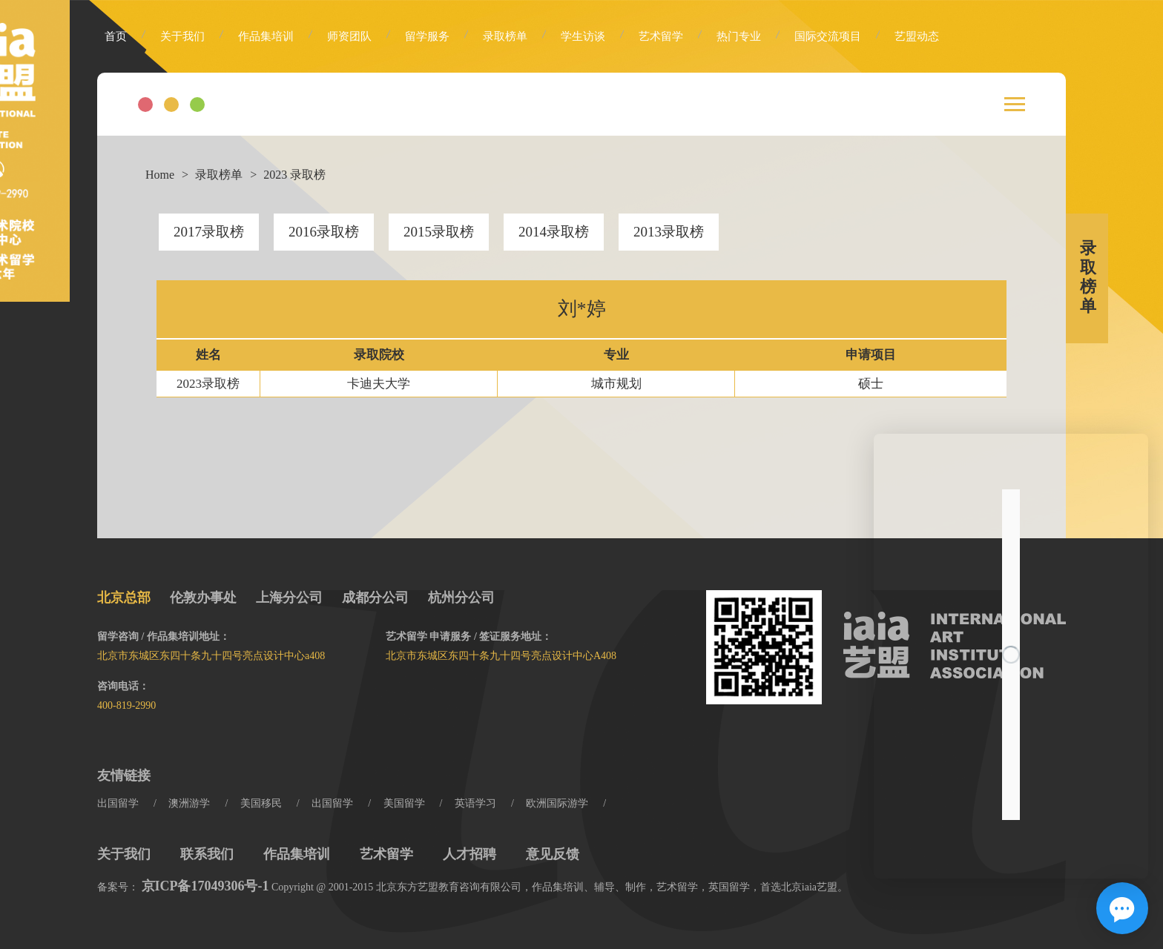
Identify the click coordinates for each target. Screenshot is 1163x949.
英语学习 (475, 803)
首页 (116, 36)
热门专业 (738, 36)
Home (159, 174)
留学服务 (427, 36)
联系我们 (207, 854)
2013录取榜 (668, 231)
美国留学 (404, 803)
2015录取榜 (438, 231)
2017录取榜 (209, 231)
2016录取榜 (324, 231)
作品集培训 (266, 36)
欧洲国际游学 (557, 803)
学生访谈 (583, 36)
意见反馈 (552, 854)
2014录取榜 (553, 231)
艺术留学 (661, 36)
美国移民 (261, 803)
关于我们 (182, 36)
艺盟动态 (917, 36)
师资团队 (349, 36)
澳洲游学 (189, 803)
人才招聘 (469, 854)
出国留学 (118, 803)
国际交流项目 (827, 36)
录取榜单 (505, 36)
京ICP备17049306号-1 (205, 886)
